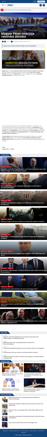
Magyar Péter (5, 149)
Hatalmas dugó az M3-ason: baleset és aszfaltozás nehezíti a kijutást (17, 9)
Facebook (23, 74)
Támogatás (41, 1)
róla (20, 75)
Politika (12, 149)
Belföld (5, 29)
